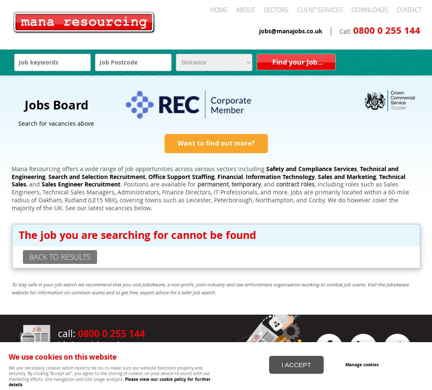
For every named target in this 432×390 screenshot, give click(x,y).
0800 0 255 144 (386, 30)
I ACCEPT (296, 364)
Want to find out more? (216, 143)
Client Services (320, 10)
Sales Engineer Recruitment (81, 184)
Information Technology (280, 177)
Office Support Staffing (181, 177)
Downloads (370, 10)
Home (218, 10)
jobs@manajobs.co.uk (290, 31)
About (245, 10)
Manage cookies (362, 364)
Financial (230, 177)
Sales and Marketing (347, 177)
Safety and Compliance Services (311, 169)
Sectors (276, 10)
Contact (409, 10)
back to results (60, 257)
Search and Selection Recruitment (96, 177)
